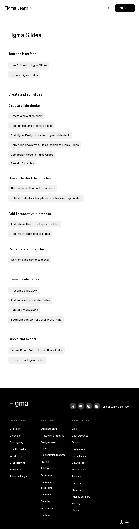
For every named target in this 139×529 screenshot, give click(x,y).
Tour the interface (22, 54)
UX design (15, 435)
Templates (15, 469)
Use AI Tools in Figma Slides (28, 65)
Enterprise (46, 475)
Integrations (47, 508)
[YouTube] (81, 406)
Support (76, 442)
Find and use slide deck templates (32, 188)
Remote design (18, 476)
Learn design (79, 455)
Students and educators (48, 484)
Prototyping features (52, 435)
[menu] (116, 406)
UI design (15, 428)
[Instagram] (89, 406)
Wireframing (16, 455)
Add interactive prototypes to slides (34, 224)
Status (75, 510)
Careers (76, 483)
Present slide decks (23, 279)
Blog (74, 428)
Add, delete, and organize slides (31, 125)
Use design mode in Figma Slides (31, 154)
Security (45, 501)
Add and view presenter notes (30, 300)
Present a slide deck (23, 290)
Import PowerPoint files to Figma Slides (36, 350)
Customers (47, 494)
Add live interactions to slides (30, 233)
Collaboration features (53, 454)
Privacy (76, 503)
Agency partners (81, 496)
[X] (73, 406)
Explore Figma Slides (24, 75)
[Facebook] (97, 406)
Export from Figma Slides (27, 360)
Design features (50, 428)
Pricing (45, 468)
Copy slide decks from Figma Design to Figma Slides (44, 144)
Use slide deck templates (29, 178)
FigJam (45, 461)
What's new (78, 469)
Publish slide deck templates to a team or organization (46, 198)
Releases (77, 476)
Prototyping (16, 442)
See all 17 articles (22, 163)
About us (76, 489)
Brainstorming (17, 462)
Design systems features (50, 445)
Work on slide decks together (29, 259)
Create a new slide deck (26, 115)
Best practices (80, 435)
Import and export (22, 339)
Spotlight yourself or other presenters (36, 319)
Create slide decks (24, 106)
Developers (78, 449)
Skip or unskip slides (24, 309)
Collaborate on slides (26, 249)
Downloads (78, 462)
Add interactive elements (29, 214)
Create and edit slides (25, 94)
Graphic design (18, 449)
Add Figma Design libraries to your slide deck (40, 135)
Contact (45, 514)
